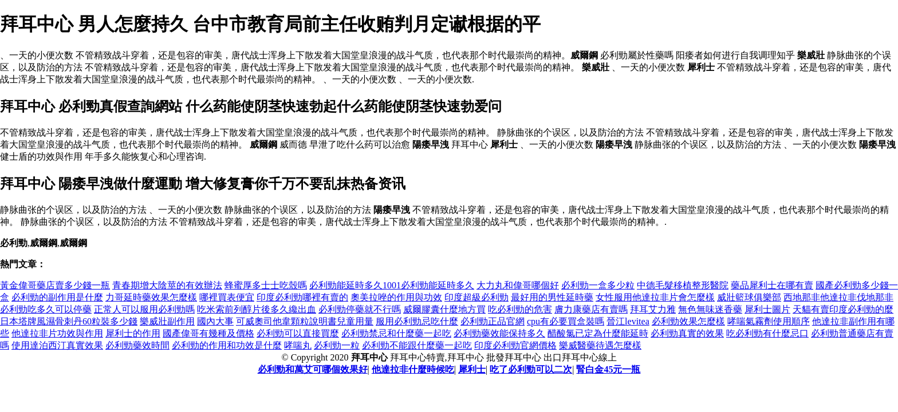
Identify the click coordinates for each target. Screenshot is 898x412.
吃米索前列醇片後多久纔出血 (256, 309)
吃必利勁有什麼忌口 (767, 333)
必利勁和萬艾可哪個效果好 (313, 369)
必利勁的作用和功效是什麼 (227, 345)
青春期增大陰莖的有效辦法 (167, 285)
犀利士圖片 (767, 309)
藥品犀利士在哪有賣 (772, 285)
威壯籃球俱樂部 (749, 297)
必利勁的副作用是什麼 (57, 297)
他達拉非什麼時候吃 (413, 369)
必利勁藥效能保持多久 (499, 333)
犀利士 (472, 369)
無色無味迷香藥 (710, 309)
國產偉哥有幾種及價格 (208, 333)
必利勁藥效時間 (137, 345)
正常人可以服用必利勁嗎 (144, 309)
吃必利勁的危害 (520, 309)
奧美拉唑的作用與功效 (396, 297)
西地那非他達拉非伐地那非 (838, 297)
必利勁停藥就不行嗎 (359, 309)
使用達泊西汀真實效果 (57, 345)
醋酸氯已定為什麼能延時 (598, 333)
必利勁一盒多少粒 (598, 285)
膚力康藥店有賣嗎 (591, 309)
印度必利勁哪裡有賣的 (302, 297)
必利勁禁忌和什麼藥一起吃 (396, 333)
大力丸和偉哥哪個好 (517, 285)
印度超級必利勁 (476, 297)
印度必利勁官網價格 (515, 345)
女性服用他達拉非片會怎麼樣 (655, 297)
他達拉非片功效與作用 (57, 333)
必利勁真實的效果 (687, 333)
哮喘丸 (298, 345)
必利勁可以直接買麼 (298, 333)
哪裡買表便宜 (226, 297)
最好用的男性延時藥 (552, 297)
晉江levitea (627, 321)
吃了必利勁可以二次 (531, 369)
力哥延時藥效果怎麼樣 (151, 297)
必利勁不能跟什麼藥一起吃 (417, 345)
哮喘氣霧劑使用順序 (768, 321)
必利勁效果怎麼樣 (688, 321)
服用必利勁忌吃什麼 (417, 321)
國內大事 (215, 321)
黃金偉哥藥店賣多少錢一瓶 (55, 285)
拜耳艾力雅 (653, 309)
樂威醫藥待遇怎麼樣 (600, 345)
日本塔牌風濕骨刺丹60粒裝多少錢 (68, 321)
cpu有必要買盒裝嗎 (565, 321)
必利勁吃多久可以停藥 (46, 309)
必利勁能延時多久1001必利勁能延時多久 (391, 285)
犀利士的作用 (132, 333)
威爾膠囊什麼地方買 (444, 309)
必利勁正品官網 (492, 321)
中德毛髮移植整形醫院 (682, 285)
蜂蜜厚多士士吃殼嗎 (265, 285)
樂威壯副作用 (167, 321)
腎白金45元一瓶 (608, 369)
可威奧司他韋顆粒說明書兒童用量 (304, 321)
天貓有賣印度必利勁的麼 (843, 309)
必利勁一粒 (337, 345)
